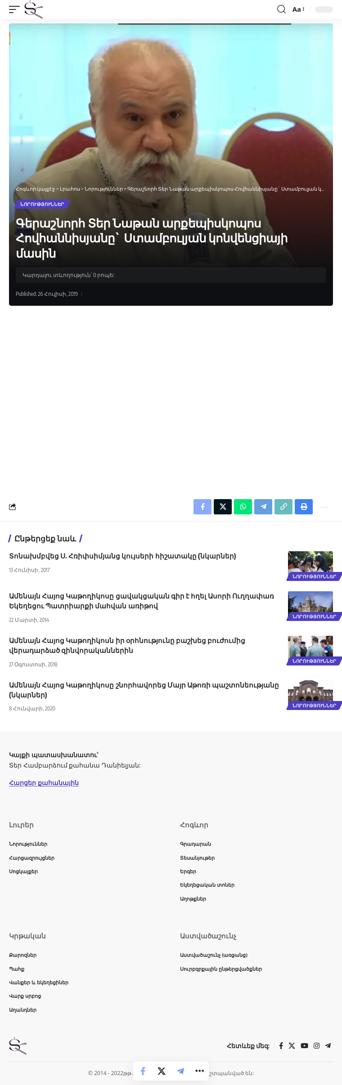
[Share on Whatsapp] (243, 506)
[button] (16, 9)
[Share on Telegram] (180, 1071)
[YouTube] (304, 1046)
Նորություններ (42, 204)
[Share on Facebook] (142, 1071)
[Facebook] (281, 1046)
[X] (291, 1046)
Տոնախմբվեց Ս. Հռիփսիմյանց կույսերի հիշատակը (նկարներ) (122, 556)
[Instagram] (316, 1046)
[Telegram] (328, 1046)
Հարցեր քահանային (44, 782)
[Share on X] (161, 1071)
